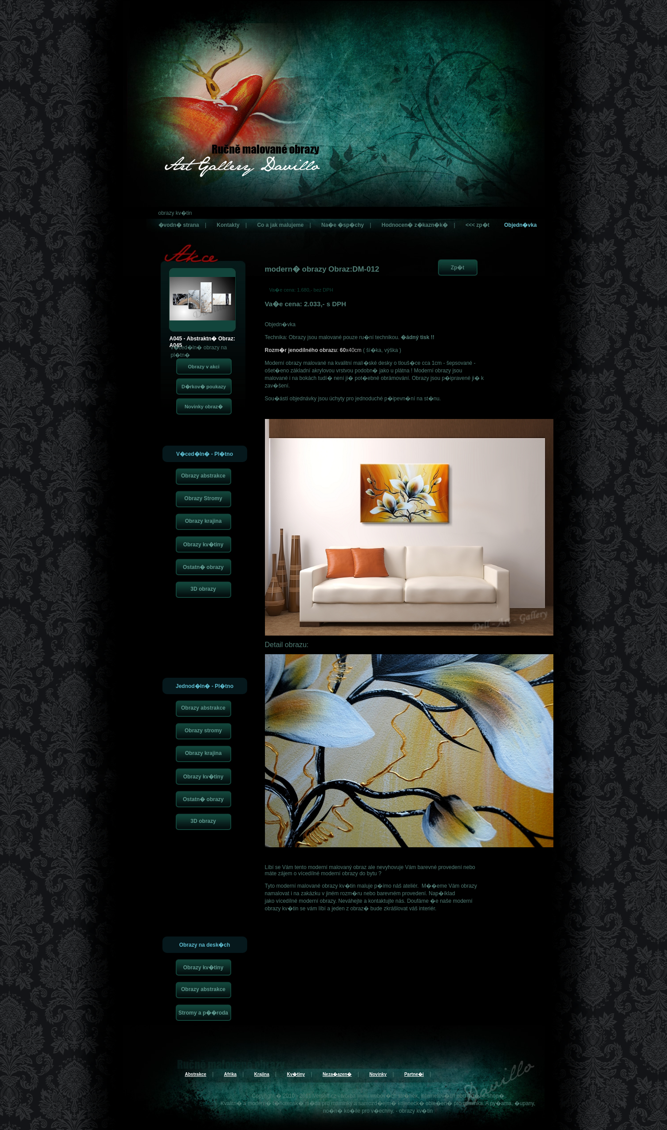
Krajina (261, 1074)
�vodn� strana (178, 225)
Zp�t (458, 268)
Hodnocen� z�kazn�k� (415, 225)
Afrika (230, 1074)
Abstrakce (195, 1074)
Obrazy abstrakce (203, 476)
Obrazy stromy (203, 730)
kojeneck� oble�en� (425, 1103)
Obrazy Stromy (203, 498)
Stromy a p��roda (203, 1013)
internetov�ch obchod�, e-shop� (462, 1096)
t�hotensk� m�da (296, 1103)
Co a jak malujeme (280, 225)
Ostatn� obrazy (203, 567)
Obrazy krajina (203, 521)
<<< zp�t (477, 225)
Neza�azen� (337, 1074)
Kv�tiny (296, 1074)
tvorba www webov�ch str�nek (379, 1096)
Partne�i (414, 1074)
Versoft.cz (324, 1096)
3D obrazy (203, 589)
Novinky (378, 1074)
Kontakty (228, 225)
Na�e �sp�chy (342, 225)
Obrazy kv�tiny (203, 544)
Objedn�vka (520, 225)
